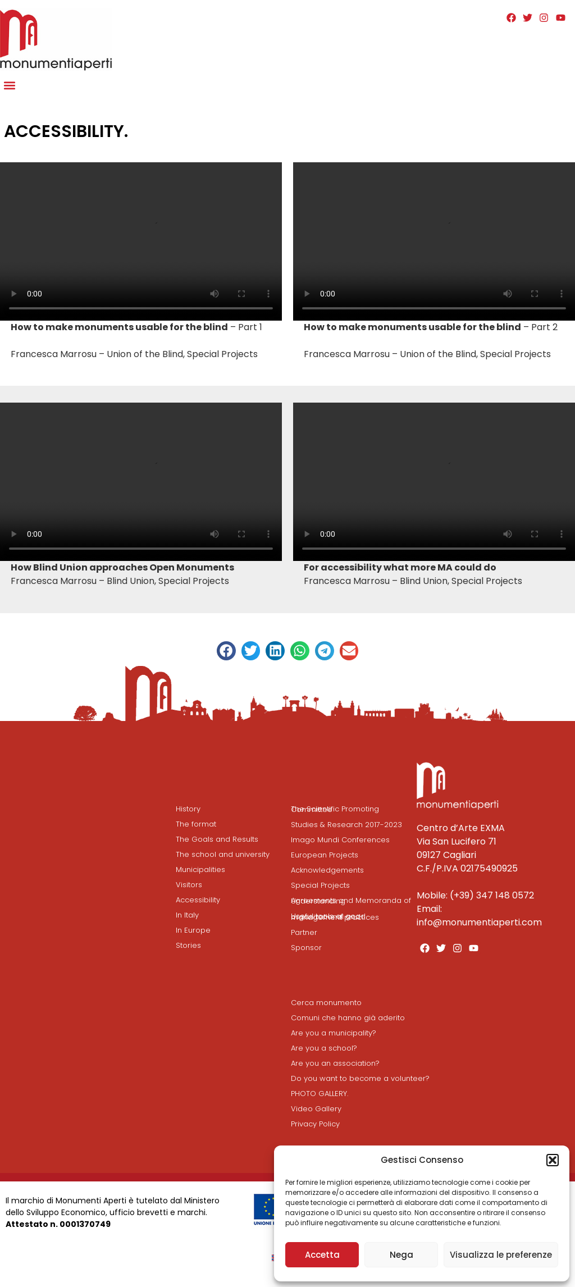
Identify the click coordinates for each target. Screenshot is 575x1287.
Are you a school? (324, 1048)
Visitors (189, 884)
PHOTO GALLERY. (319, 1093)
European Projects (324, 855)
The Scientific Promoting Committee (335, 809)
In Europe (193, 930)
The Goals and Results (217, 839)
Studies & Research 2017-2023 (346, 824)
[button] (552, 1160)
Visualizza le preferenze (501, 1255)
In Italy (187, 915)
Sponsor (306, 947)
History (188, 809)
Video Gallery (316, 1108)
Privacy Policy (315, 1124)
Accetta (322, 1255)
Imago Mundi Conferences (340, 839)
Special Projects (320, 885)
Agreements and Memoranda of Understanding (351, 900)
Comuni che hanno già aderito (348, 1017)
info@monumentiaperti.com (479, 922)
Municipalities (200, 869)
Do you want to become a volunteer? (360, 1078)
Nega (401, 1255)
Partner (304, 932)
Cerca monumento (326, 1002)
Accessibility (198, 899)
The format (196, 824)
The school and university (223, 854)
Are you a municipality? (333, 1033)
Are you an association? (335, 1063)
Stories (188, 945)
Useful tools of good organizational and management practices (335, 917)
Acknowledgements (327, 870)
